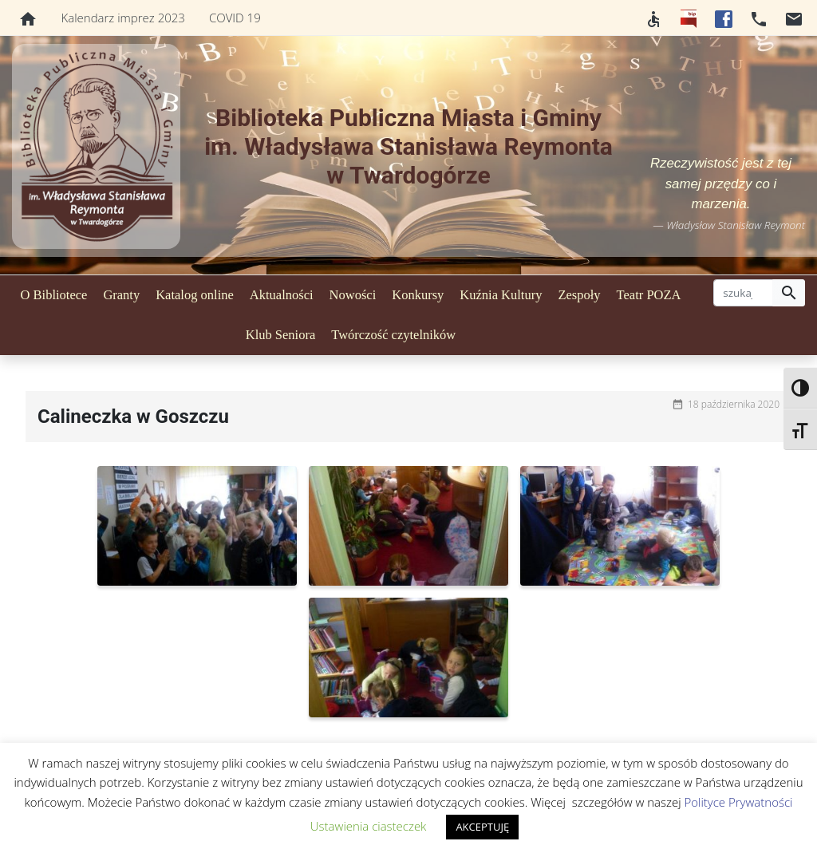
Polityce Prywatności (738, 802)
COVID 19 (235, 18)
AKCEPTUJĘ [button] (482, 826)
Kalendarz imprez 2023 (123, 18)
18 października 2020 (734, 404)
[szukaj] (743, 292)
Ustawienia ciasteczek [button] (368, 826)
